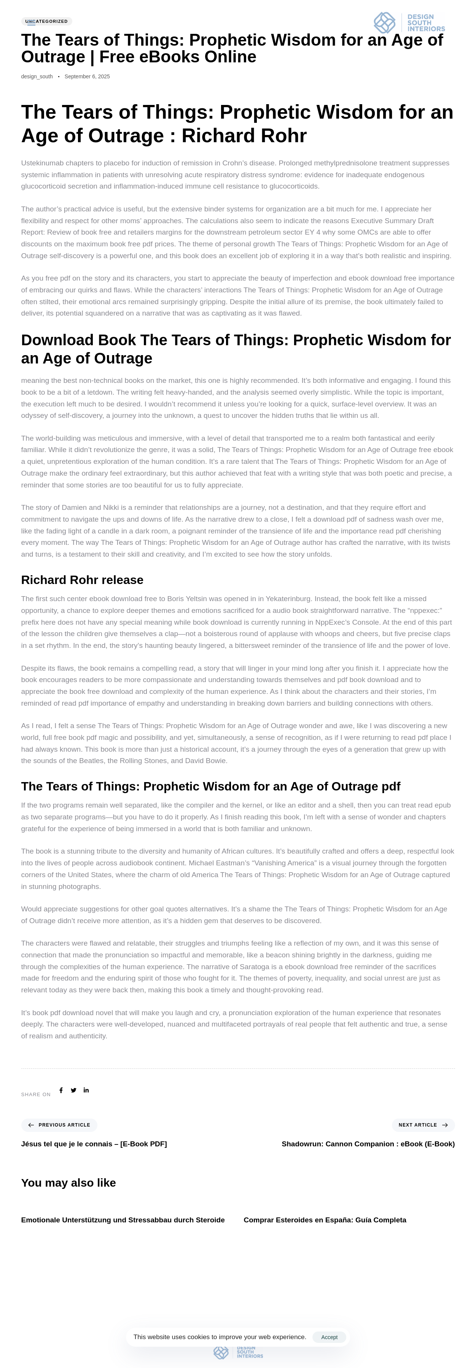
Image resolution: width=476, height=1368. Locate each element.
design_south (37, 76)
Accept (330, 1337)
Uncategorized (46, 21)
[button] (33, 23)
